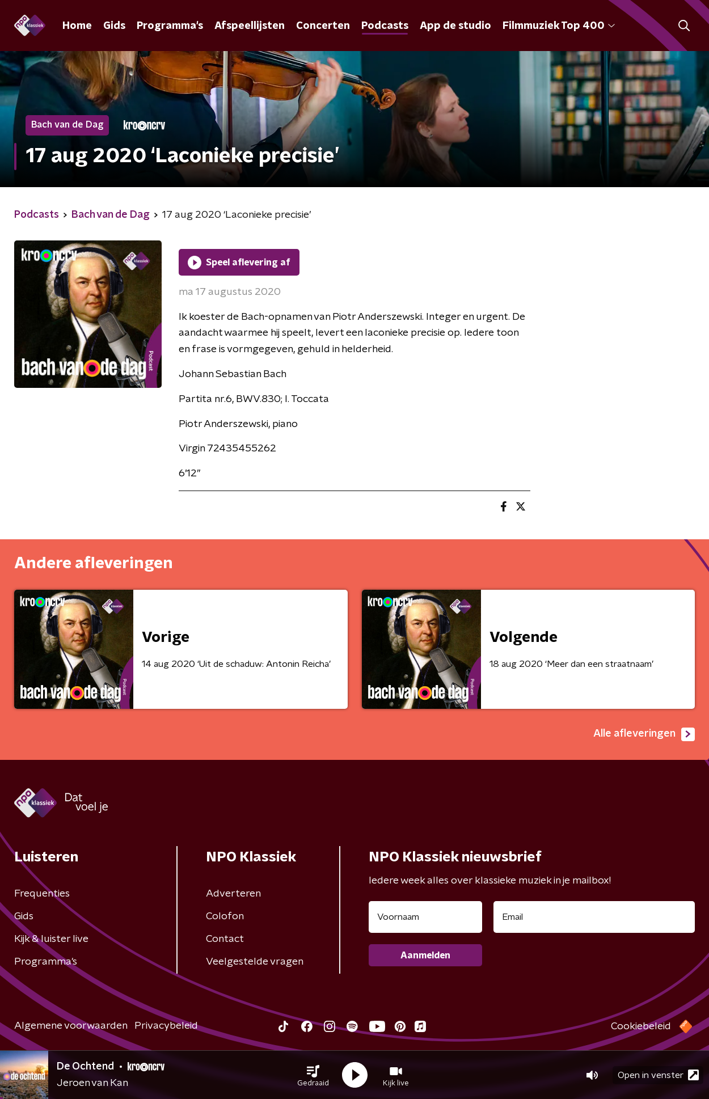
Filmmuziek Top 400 (559, 26)
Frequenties (42, 894)
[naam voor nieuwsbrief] (425, 917)
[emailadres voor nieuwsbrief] (594, 917)
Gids (114, 26)
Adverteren (233, 894)
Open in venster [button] (658, 1075)
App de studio (455, 26)
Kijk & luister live (51, 939)
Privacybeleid (166, 1026)
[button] (313, 1075)
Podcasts (384, 26)
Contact (225, 939)
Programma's (170, 26)
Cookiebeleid (641, 1026)
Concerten (323, 26)
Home (77, 26)
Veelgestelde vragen (254, 962)
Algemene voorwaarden (71, 1026)
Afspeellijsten (249, 26)
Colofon (225, 916)
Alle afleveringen (644, 734)
